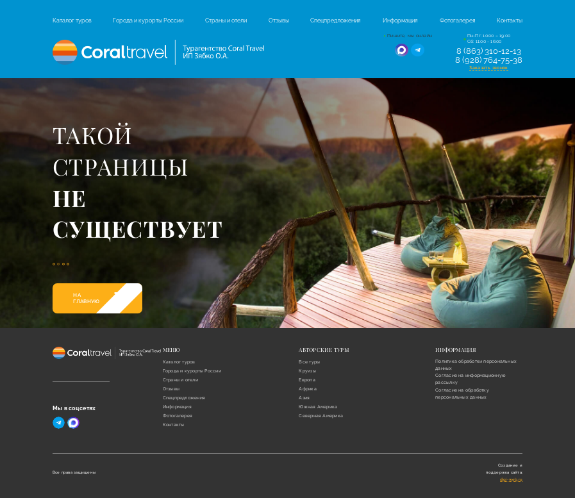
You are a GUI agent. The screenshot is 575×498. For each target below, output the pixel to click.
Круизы (307, 371)
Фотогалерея (458, 20)
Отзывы (279, 20)
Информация (400, 20)
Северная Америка (321, 416)
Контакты (509, 20)
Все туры (309, 362)
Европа (307, 380)
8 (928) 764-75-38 (488, 60)
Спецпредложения (335, 20)
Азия (304, 398)
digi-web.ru (511, 479)
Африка (307, 389)
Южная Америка (318, 407)
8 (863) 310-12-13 (488, 51)
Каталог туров (72, 20)
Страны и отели (226, 20)
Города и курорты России (148, 20)
